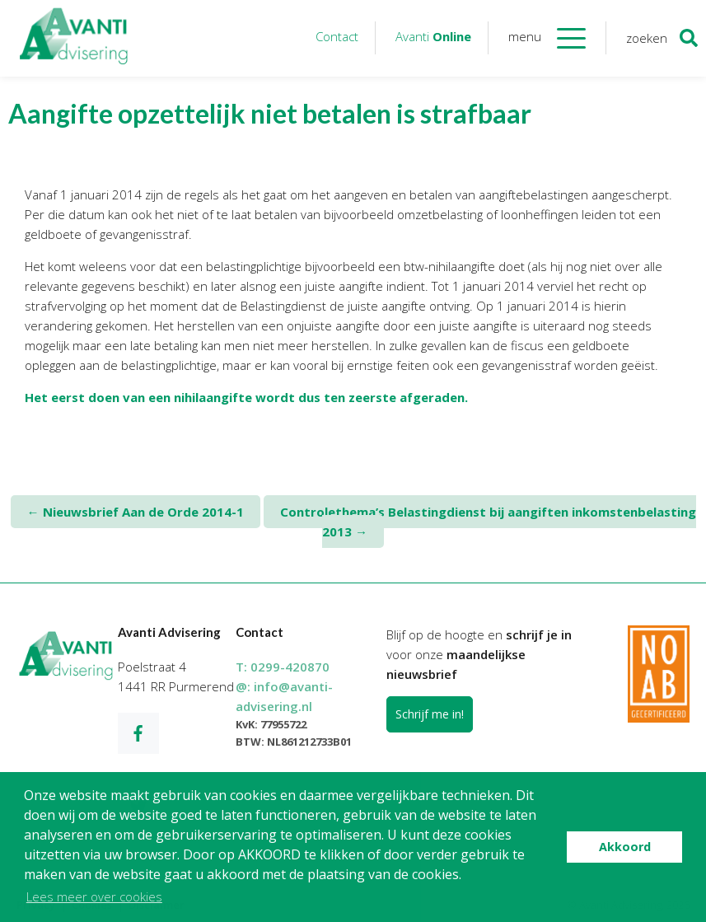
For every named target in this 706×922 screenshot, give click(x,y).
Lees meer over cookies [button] (94, 896)
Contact (337, 36)
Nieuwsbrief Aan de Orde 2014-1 (135, 511)
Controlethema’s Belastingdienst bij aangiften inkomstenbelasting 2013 (488, 521)
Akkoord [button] (625, 846)
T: (283, 666)
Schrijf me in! (429, 714)
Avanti (433, 36)
